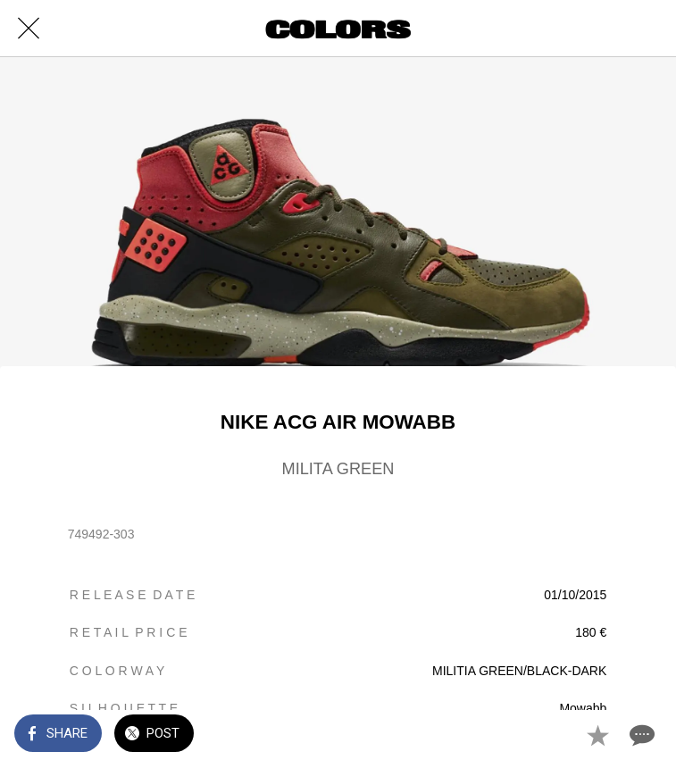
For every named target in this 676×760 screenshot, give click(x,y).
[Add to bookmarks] (597, 735)
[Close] (28, 28)
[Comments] (640, 735)
